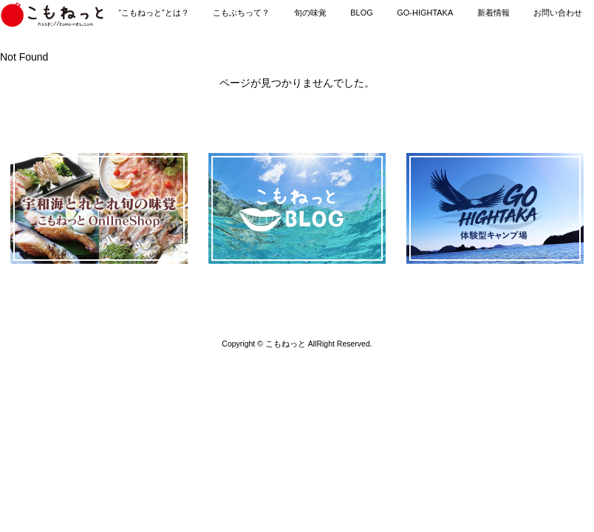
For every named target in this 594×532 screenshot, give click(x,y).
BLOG (361, 12)
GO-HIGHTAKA (425, 12)
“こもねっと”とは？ (153, 12)
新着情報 (493, 12)
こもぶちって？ (241, 12)
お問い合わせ (557, 12)
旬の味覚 (310, 12)
